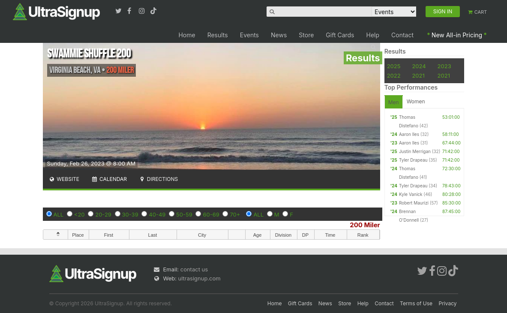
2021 (418, 75)
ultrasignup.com (199, 278)
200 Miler (365, 225)
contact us (194, 269)
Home (186, 35)
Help (373, 35)
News (279, 35)
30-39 (130, 214)
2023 (444, 66)
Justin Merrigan (415, 151)
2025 (394, 66)
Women (416, 101)
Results (217, 35)
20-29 (103, 214)
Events (249, 35)
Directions (158, 179)
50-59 (184, 214)
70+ (235, 214)
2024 (419, 66)
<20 (79, 214)
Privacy (448, 303)
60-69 (211, 214)
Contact (402, 35)
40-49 (157, 214)
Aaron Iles (409, 134)
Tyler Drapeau (413, 160)
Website (64, 179)
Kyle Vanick (411, 194)
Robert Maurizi (414, 202)
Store (306, 35)
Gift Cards (340, 35)
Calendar (109, 179)
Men (393, 102)
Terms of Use (416, 303)
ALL (59, 214)
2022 (394, 75)
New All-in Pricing (457, 35)
